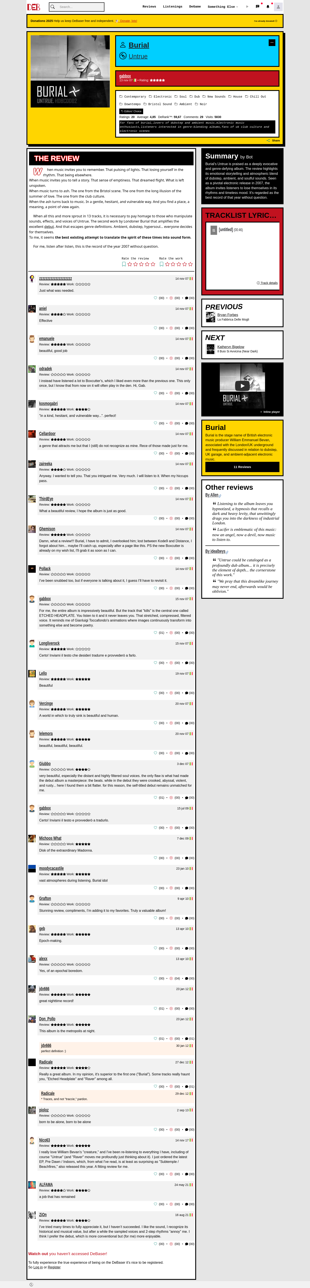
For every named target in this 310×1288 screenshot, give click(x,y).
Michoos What (50, 834)
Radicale (46, 1057)
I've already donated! (265, 21)
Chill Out (255, 97)
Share (273, 140)
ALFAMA (46, 1179)
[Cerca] (76, 7)
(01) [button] (189, 1034)
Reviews (149, 7)
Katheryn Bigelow (230, 346)
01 (213, 230)
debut (49, 226)
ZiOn (43, 1209)
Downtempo (130, 104)
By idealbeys (215, 551)
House (235, 97)
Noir (201, 104)
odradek (45, 367)
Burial (139, 45)
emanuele (46, 337)
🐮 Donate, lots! (126, 21)
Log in (38, 1262)
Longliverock (49, 641)
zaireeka (45, 462)
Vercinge (46, 700)
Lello (43, 670)
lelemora (46, 730)
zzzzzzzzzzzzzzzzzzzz (55, 278)
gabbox (125, 76)
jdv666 (44, 984)
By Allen (211, 494)
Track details (267, 283)
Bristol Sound (158, 104)
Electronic (160, 97)
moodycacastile (51, 864)
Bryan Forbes (227, 315)
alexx (43, 954)
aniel (43, 307)
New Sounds (214, 97)
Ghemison (47, 527)
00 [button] (161, 297)
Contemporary (132, 97)
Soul (181, 97)
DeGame (195, 7)
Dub (195, 97)
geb (42, 924)
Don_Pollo (47, 1014)
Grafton (45, 894)
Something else (221, 7)
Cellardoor (47, 432)
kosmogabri (48, 402)
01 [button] (161, 630)
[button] (247, 7)
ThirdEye (46, 497)
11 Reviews (242, 467)
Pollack (45, 566)
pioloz (44, 1105)
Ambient (183, 104)
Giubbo (45, 760)
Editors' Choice (131, 111)
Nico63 (44, 1135)
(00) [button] (189, 298)
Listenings (172, 7)
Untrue (138, 56)
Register (54, 1262)
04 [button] (177, 974)
